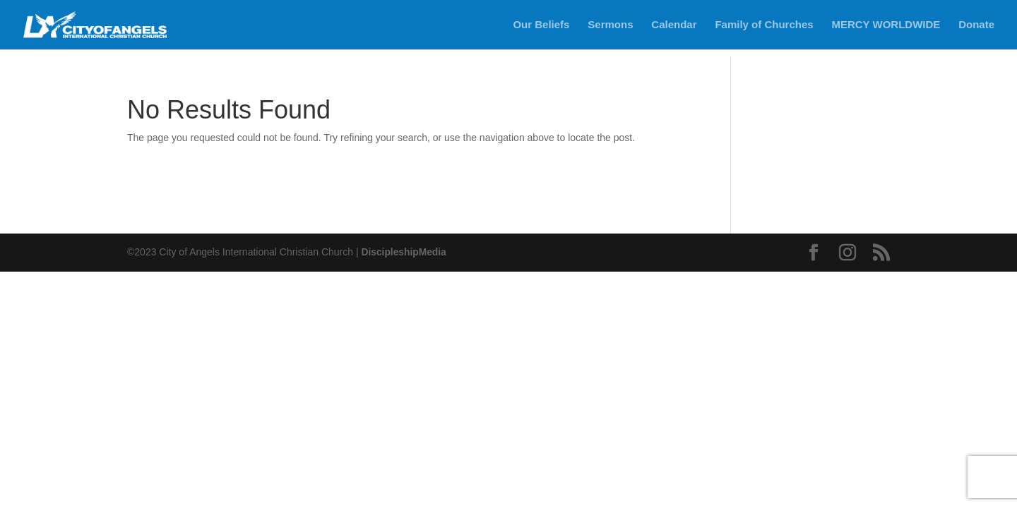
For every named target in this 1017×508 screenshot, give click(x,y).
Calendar (673, 25)
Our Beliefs (541, 25)
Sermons (610, 25)
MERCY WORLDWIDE (885, 25)
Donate (976, 25)
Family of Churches (764, 25)
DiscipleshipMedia (404, 252)
